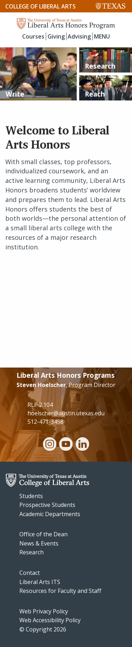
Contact (29, 573)
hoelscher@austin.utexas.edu (66, 413)
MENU (102, 36)
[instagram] (50, 445)
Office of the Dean (43, 534)
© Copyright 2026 (42, 629)
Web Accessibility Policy (50, 620)
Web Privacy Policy (43, 611)
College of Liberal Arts (40, 6)
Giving (56, 36)
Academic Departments (49, 514)
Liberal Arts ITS (39, 582)
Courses (33, 36)
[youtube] (66, 445)
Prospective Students (47, 505)
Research (31, 552)
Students (31, 496)
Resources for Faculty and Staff (60, 591)
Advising (79, 36)
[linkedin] (82, 445)
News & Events (38, 543)
